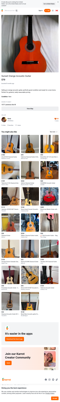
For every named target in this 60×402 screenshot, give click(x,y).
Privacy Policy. (50, 393)
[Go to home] (2, 10)
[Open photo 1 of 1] (30, 43)
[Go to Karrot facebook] (46, 380)
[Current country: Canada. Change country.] (57, 10)
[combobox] (9, 10)
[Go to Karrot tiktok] (57, 380)
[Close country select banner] (58, 2)
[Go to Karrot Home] (6, 379)
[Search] (16, 10)
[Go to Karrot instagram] (49, 380)
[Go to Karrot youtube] (53, 380)
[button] (54, 131)
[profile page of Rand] (4, 119)
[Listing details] (30, 101)
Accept (55, 398)
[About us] (52, 10)
